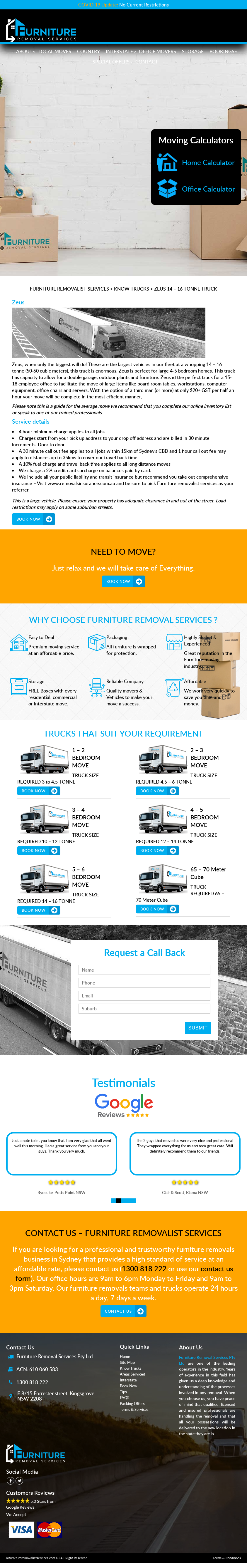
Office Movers (157, 51)
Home (125, 1356)
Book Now (28, 519)
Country (88, 51)
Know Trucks (131, 1368)
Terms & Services (134, 1409)
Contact (146, 61)
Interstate (119, 51)
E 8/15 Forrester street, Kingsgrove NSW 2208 (55, 1396)
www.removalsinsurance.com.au (81, 483)
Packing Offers (132, 1403)
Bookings (221, 51)
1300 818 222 (144, 1268)
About (24, 51)
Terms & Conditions (227, 1558)
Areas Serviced (132, 1374)
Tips (123, 1391)
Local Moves (54, 51)
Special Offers (111, 61)
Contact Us (118, 1311)
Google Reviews (20, 1507)
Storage (193, 51)
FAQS (124, 1397)
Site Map (127, 1362)
